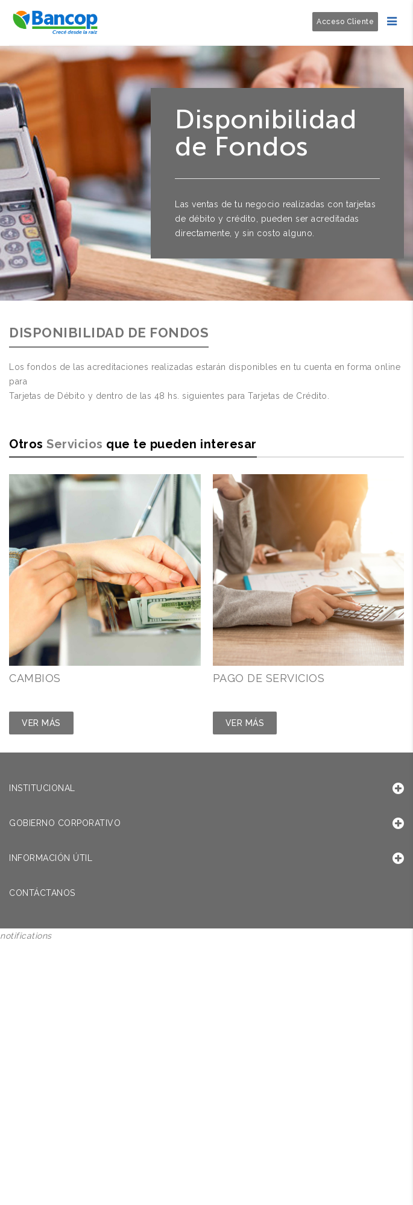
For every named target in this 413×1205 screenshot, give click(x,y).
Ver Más (41, 723)
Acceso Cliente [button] (345, 21)
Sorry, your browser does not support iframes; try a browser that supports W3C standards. (90, 1023)
